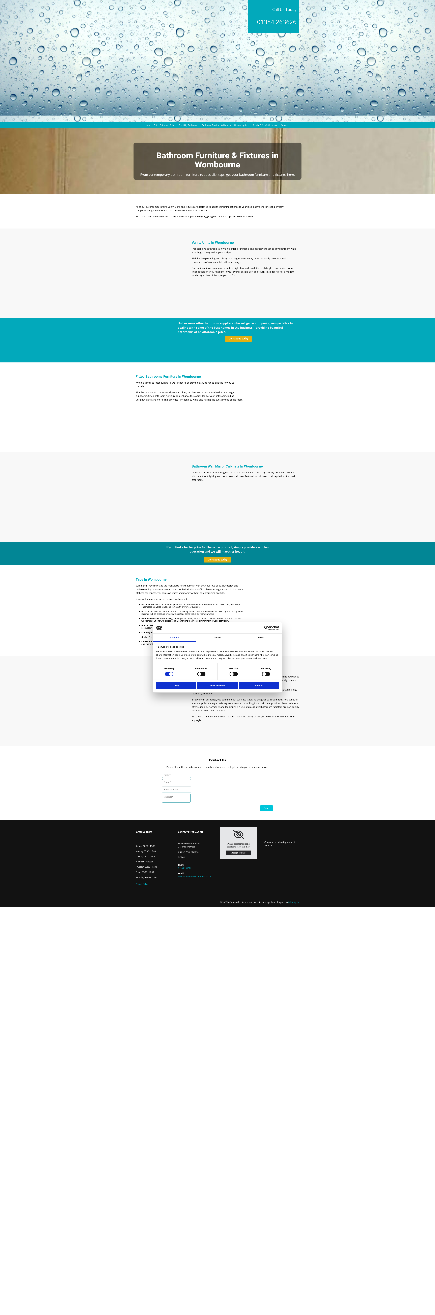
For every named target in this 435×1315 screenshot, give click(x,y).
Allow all (258, 685)
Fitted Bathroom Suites (164, 125)
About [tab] (260, 637)
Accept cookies (238, 853)
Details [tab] (217, 637)
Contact (284, 125)
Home (147, 125)
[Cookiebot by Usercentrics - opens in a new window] (266, 628)
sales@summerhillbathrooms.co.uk (194, 876)
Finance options (241, 125)
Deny (176, 685)
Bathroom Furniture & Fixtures (216, 125)
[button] (238, 339)
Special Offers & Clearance (265, 125)
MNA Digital (276, 902)
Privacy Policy (142, 884)
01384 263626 (276, 22)
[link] (238, 834)
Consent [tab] (174, 637)
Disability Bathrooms (189, 125)
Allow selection (217, 685)
